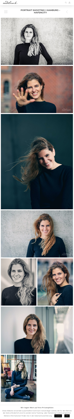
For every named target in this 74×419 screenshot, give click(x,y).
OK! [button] (67, 416)
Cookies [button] (58, 416)
